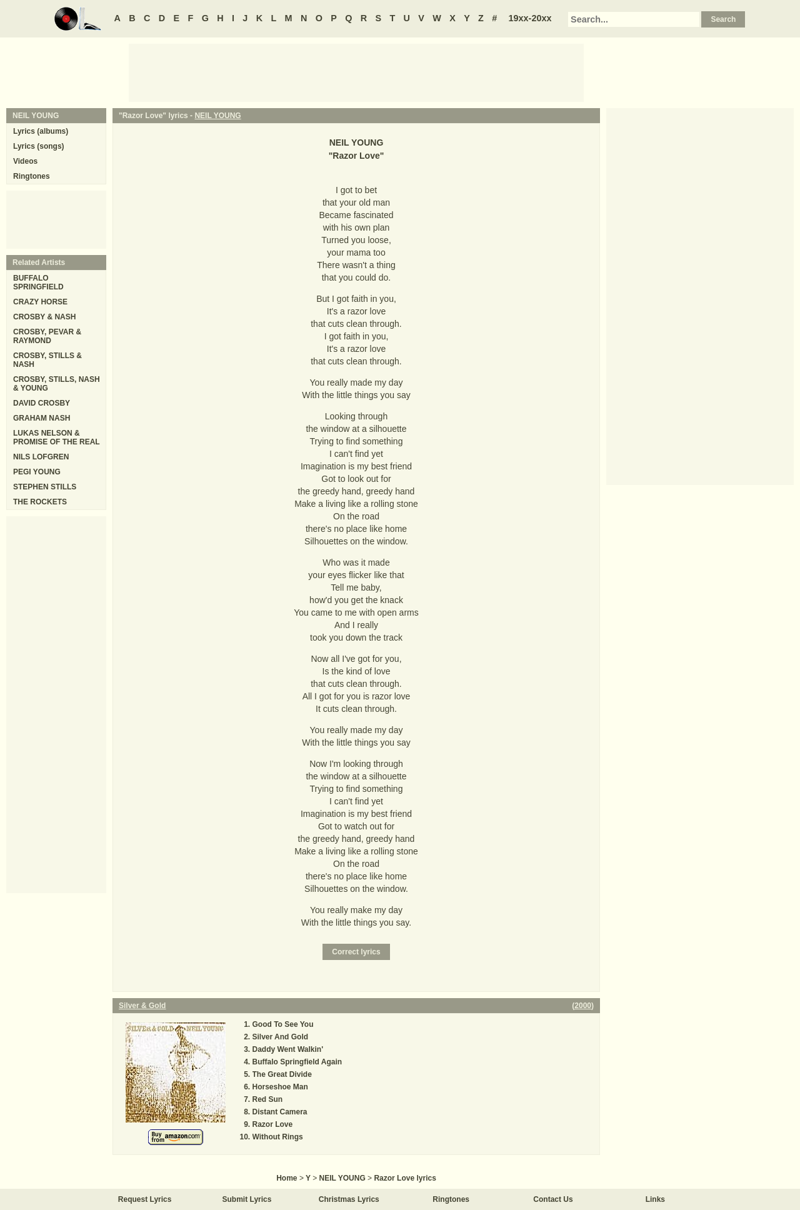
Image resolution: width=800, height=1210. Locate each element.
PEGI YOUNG (37, 472)
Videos (25, 161)
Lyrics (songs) (38, 146)
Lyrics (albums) (40, 131)
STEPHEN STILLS (44, 486)
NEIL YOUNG (217, 115)
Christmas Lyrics (349, 1199)
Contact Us (552, 1199)
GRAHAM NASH (41, 418)
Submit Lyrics (247, 1199)
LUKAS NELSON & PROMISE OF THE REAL (56, 437)
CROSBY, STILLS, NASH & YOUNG (56, 383)
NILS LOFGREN (41, 456)
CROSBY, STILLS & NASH (47, 360)
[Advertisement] (356, 72)
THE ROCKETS (40, 502)
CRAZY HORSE (40, 302)
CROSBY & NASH (44, 316)
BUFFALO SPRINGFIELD (38, 282)
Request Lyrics (145, 1199)
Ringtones (31, 176)
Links (655, 1199)
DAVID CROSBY (41, 403)
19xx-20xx (530, 18)
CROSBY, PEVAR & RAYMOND (47, 336)
